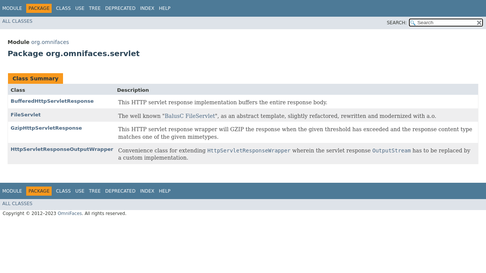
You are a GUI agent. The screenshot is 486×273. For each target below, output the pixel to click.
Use (79, 8)
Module (12, 8)
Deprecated (120, 8)
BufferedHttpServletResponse (52, 101)
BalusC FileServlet (190, 116)
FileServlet (26, 115)
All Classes (17, 21)
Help (164, 8)
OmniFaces (70, 213)
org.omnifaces (50, 42)
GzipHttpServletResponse (46, 128)
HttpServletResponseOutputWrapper (62, 149)
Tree (95, 8)
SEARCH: (397, 22)
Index (147, 8)
